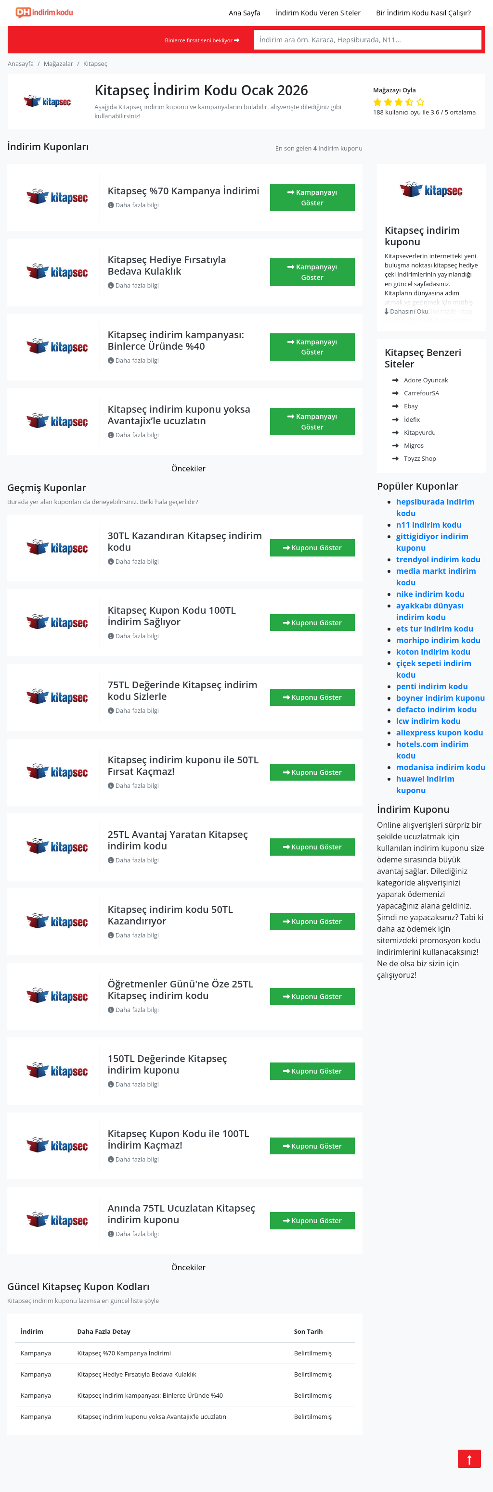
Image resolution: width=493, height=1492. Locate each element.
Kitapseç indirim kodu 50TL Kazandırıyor (171, 915)
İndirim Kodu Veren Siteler (318, 12)
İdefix (406, 419)
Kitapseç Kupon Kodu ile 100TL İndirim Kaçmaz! (178, 1139)
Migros (408, 445)
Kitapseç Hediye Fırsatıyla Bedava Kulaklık (167, 265)
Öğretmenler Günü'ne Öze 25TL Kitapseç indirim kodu (181, 989)
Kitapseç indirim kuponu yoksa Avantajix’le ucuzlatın (179, 415)
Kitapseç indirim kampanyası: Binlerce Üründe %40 (176, 340)
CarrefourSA (415, 393)
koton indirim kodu (433, 651)
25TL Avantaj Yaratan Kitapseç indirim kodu (178, 840)
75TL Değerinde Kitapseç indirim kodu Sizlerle (183, 690)
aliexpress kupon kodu (439, 732)
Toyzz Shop (414, 458)
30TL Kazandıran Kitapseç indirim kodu (185, 541)
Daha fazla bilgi (133, 205)
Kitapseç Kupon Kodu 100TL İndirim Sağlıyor (172, 616)
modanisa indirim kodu (440, 767)
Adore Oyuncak (420, 380)
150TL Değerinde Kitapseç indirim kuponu (167, 1064)
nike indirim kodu (430, 594)
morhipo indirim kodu (438, 640)
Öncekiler (188, 468)
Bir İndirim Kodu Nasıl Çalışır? (423, 12)
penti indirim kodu (432, 686)
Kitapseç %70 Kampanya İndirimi (183, 190)
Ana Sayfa (244, 12)
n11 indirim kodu (429, 524)
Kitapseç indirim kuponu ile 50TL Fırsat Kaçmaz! (183, 765)
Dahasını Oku (406, 311)
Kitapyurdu (414, 432)
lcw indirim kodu (428, 721)
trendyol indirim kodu (438, 559)
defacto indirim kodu (436, 709)
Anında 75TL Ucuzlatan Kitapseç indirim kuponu (182, 1213)
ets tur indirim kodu (434, 628)
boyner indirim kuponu (440, 698)
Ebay (405, 406)
